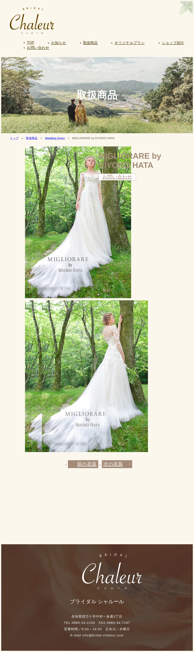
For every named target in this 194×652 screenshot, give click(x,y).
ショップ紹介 (173, 43)
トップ (14, 138)
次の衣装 (113, 464)
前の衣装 (87, 464)
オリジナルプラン (129, 43)
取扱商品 (90, 43)
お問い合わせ (38, 48)
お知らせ (58, 43)
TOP (30, 42)
